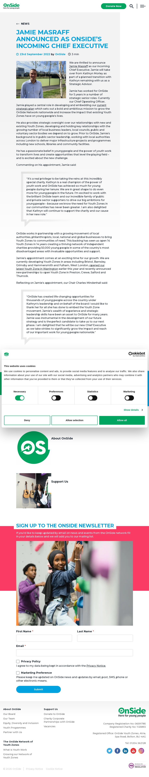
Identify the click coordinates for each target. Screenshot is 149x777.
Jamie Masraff (78, 66)
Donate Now (113, 6)
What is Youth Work (15, 749)
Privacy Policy (31, 661)
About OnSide (62, 438)
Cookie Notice (54, 768)
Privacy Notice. (96, 665)
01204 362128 (138, 743)
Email (20, 646)
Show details (131, 409)
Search (132, 6)
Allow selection (74, 420)
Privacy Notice (34, 768)
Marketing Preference (36, 672)
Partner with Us (12, 732)
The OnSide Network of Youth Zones (18, 743)
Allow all (122, 420)
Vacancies (49, 726)
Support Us (59, 481)
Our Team (9, 718)
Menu (143, 6)
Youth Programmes (14, 727)
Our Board (9, 714)
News (25, 23)
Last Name (84, 631)
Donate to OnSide (54, 714)
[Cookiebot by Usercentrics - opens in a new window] (131, 354)
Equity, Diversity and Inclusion (21, 723)
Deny (27, 420)
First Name (23, 631)
